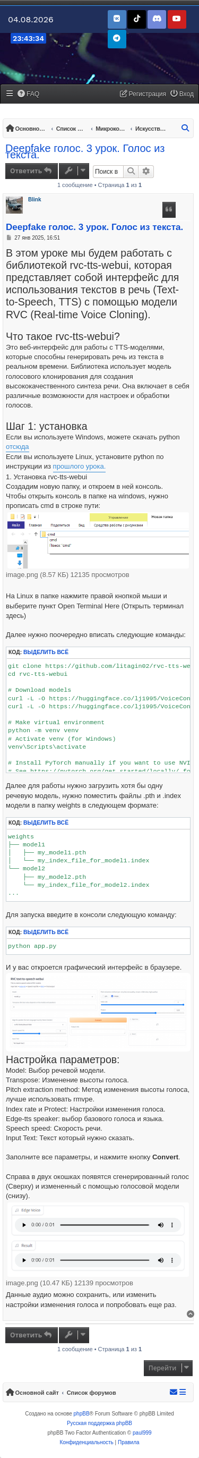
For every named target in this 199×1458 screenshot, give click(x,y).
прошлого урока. (79, 466)
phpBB (82, 1414)
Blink (34, 199)
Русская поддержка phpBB (99, 1423)
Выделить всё (45, 652)
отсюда (17, 447)
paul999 (142, 1433)
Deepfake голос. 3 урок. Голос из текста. (85, 151)
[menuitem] (29, 94)
